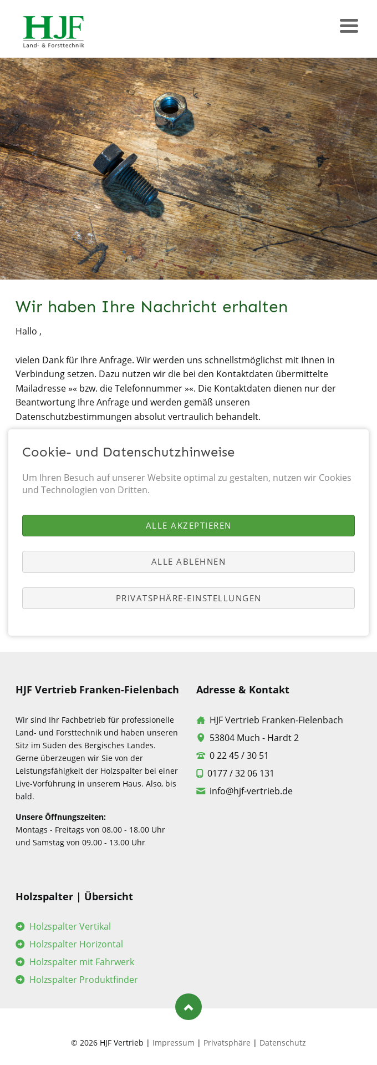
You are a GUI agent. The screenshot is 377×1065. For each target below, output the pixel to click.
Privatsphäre (227, 1042)
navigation (349, 28)
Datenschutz (282, 1042)
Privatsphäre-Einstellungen (189, 598)
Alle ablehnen (188, 561)
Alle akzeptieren (189, 525)
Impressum (173, 1042)
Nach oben (188, 1006)
